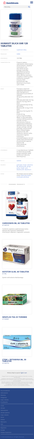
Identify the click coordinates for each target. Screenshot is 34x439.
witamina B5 (22, 166)
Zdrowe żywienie (5, 412)
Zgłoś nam (24, 373)
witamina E (28, 169)
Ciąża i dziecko (4, 400)
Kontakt (3, 430)
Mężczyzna (3, 422)
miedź (22, 168)
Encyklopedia (4, 402)
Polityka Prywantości (6, 432)
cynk (26, 168)
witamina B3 (20, 169)
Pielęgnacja (4, 397)
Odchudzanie (4, 393)
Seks (2, 424)
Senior (2, 417)
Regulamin (3, 428)
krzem (25, 165)
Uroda (2, 405)
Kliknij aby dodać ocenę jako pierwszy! (24, 176)
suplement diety (21, 50)
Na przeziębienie (5, 390)
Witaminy (3, 395)
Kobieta (3, 419)
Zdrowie (3, 408)
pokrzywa (19, 165)
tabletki (19, 161)
